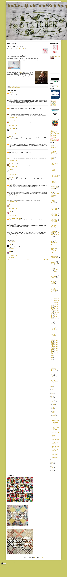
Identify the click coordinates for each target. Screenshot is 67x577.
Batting (52, 159)
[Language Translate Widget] (54, 85)
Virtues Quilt (53, 380)
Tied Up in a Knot (53, 140)
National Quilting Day (54, 263)
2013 (52, 462)
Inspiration (53, 240)
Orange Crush (53, 267)
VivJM (10, 92)
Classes (52, 183)
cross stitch (53, 188)
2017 (52, 399)
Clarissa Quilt (53, 182)
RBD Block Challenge (54, 318)
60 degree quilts (53, 150)
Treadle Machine (54, 373)
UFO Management (27, 41)
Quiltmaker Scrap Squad (34, 41)
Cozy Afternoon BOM (54, 187)
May (53, 411)
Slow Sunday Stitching (13, 41)
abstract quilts (53, 152)
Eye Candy (54, 436)
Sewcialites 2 (53, 336)
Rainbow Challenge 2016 (55, 300)
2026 (52, 386)
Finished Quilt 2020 (54, 219)
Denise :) (10, 136)
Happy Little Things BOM (55, 234)
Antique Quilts (53, 153)
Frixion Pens (54, 426)
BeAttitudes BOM (54, 163)
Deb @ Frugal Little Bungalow (14, 120)
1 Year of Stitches (54, 144)
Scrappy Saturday (55, 442)
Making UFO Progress (55, 429)
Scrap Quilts (53, 327)
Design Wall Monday (55, 431)
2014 (52, 460)
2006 (52, 471)
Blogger (42, 557)
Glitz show (53, 227)
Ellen (10, 204)
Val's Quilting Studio (12, 198)
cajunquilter (11, 184)
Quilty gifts (53, 291)
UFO (52, 375)
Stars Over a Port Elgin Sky (54, 133)
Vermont (52, 379)
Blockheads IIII (53, 170)
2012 (52, 463)
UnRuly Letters (53, 376)
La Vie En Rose (53, 248)
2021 (52, 393)
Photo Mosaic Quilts (54, 272)
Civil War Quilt (53, 181)
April (53, 412)
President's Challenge (54, 275)
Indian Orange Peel (53, 132)
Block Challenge (53, 165)
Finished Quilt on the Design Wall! (55, 418)
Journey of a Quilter (53, 137)
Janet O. (10, 231)
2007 (52, 470)
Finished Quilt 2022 (54, 221)
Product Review (53, 276)
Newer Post (9, 259)
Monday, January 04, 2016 (13, 235)
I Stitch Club (53, 237)
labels (52, 249)
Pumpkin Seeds (53, 277)
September (54, 405)
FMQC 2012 (53, 226)
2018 (52, 397)
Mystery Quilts (53, 262)
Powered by (55, 81)
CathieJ (10, 143)
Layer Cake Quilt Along (55, 250)
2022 (52, 392)
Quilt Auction (53, 281)
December (54, 401)
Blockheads (53, 168)
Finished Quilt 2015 (54, 213)
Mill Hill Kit (53, 258)
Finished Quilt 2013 (54, 209)
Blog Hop (52, 171)
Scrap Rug (53, 328)
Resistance (54, 450)
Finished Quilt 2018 (54, 216)
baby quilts (53, 157)
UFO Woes (54, 443)
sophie (10, 244)
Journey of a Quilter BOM (55, 242)
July (53, 408)
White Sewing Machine (54, 382)
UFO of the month (55, 451)
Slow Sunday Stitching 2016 (16, 87)
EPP (52, 196)
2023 (52, 390)
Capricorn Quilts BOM (54, 175)
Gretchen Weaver (12, 99)
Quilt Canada (53, 282)
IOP (51, 241)
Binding (11, 87)
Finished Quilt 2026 (54, 225)
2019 (52, 396)
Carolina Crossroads (54, 176)
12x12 (52, 145)
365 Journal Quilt (53, 139)
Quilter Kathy (57, 56)
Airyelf (35, 557)
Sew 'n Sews (53, 334)
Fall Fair (52, 201)
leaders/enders (53, 252)
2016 (52, 400)
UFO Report (54, 435)
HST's (52, 236)
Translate (56, 86)
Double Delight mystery (55, 193)
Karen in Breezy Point (12, 163)
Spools (51, 130)
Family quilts (53, 202)
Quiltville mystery (54, 290)
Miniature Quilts (53, 261)
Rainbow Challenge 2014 (55, 296)
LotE (52, 255)
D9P (52, 192)
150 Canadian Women (54, 146)
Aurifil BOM (53, 156)
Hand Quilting (53, 231)
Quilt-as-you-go (53, 289)
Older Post (46, 259)
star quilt (21, 72)
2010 (52, 466)
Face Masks (53, 200)
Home (7, 41)
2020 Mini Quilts (53, 147)
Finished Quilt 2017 (54, 215)
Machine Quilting (54, 256)
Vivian (10, 251)
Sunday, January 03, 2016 (13, 109)
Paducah (52, 268)
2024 (52, 389)
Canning (52, 174)
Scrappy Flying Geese (53, 131)
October (53, 404)
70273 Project (53, 151)
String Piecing (53, 369)
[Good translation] (2, 563)
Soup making (53, 367)
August (53, 407)
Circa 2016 (53, 180)
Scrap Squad (53, 329)
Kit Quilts (52, 245)
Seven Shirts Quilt (54, 333)
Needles (52, 264)
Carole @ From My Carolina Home (15, 218)
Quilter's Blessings (53, 135)
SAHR (52, 322)
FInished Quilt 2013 (54, 210)
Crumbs (52, 189)
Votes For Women (54, 381)
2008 (52, 469)
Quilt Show (53, 284)
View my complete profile (54, 72)
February (53, 415)
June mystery (53, 244)
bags (52, 158)
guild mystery (53, 228)
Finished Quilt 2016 (54, 214)
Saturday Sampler (54, 324)
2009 (52, 467)
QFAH (52, 278)
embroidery (53, 195)
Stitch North (53, 368)
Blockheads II (53, 169)
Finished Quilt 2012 (54, 208)
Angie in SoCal (11, 224)
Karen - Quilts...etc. (12, 128)
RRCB (52, 321)
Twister (52, 374)
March (53, 414)
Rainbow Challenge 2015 (55, 298)
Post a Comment (11, 257)
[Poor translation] (4, 563)
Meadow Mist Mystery (54, 257)
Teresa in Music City (12, 177)
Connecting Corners (54, 186)
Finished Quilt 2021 (54, 220)
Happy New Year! (55, 457)
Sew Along (53, 335)
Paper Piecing (53, 271)
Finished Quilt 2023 (54, 222)
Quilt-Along (53, 288)
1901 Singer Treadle (20, 41)
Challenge (52, 177)
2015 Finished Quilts (55, 453)
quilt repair (53, 283)
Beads (52, 162)
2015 (52, 459)
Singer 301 (53, 339)
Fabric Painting (53, 199)
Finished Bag (53, 207)
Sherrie (10, 169)
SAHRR (52, 323)
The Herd (40, 41)
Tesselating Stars (54, 370)
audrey (10, 211)
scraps (52, 330)
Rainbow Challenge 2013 (55, 294)
